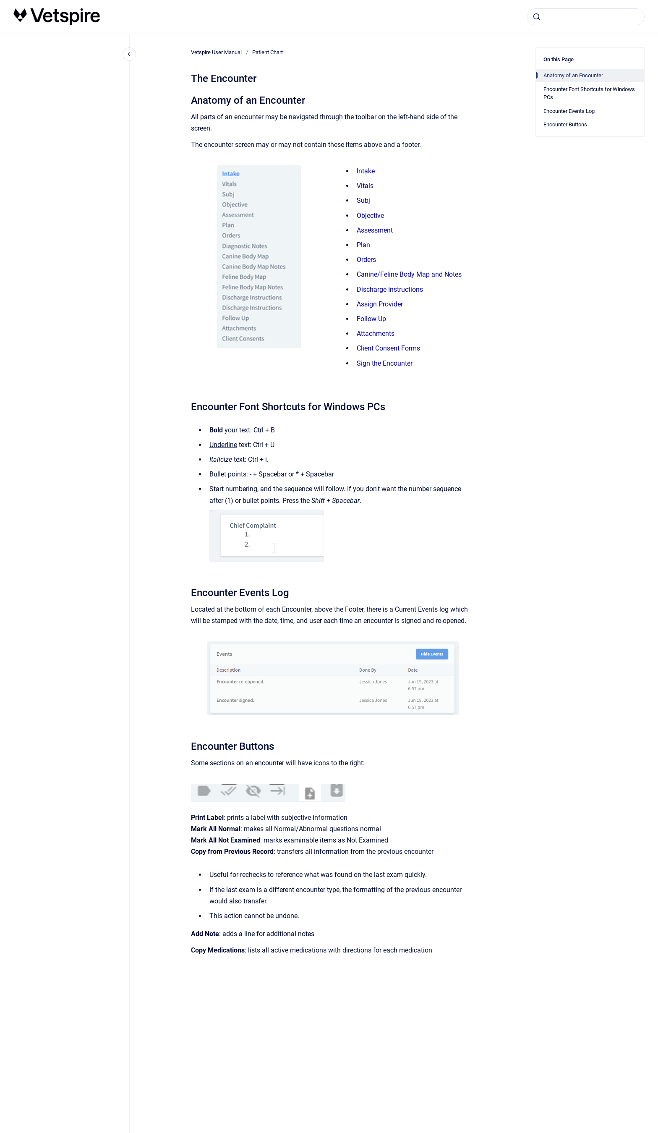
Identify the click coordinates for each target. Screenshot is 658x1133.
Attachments (375, 334)
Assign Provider (380, 304)
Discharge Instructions (390, 289)
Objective (370, 216)
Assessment (375, 230)
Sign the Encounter (385, 363)
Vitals (365, 186)
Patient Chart (267, 52)
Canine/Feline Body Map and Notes (409, 274)
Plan (363, 245)
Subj (363, 200)
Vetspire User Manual (216, 52)
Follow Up (371, 319)
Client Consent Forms (388, 348)
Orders (366, 260)
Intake (366, 171)
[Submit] (536, 17)
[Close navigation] (129, 54)
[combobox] (585, 17)
